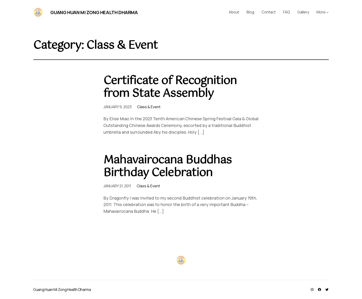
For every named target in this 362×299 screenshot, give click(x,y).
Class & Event (148, 106)
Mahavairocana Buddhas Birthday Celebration (167, 166)
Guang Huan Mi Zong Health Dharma (94, 12)
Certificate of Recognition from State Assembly (170, 87)
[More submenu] (327, 12)
